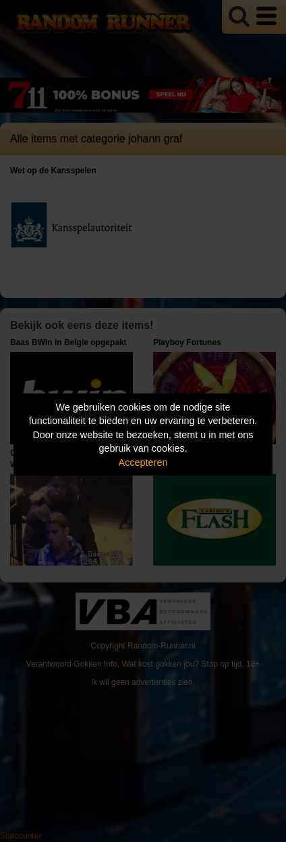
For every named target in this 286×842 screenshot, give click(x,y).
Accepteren (143, 461)
